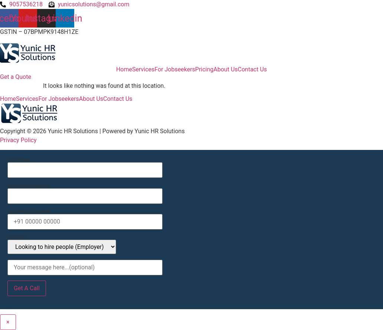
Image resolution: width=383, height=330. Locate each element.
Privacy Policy (18, 140)
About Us (225, 70)
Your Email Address (85, 191)
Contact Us (252, 70)
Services (143, 70)
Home (124, 70)
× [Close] (8, 322)
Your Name (85, 165)
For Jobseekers (174, 70)
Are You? (61, 244)
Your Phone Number (85, 217)
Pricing (204, 70)
